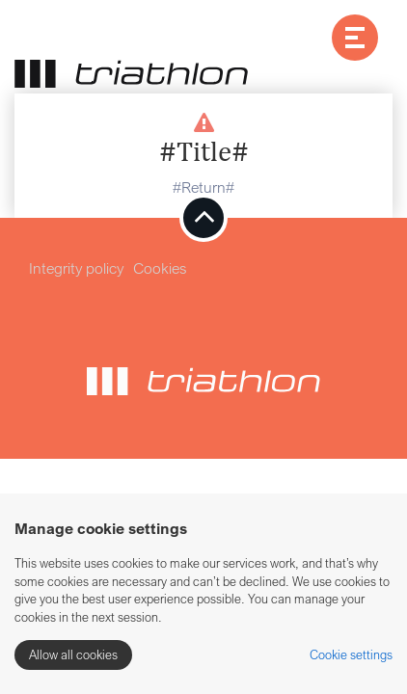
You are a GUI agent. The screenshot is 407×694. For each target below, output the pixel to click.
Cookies (160, 268)
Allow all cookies (73, 654)
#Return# (203, 187)
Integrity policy (76, 268)
